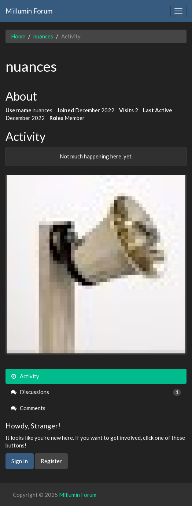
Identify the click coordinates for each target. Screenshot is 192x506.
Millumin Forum (28, 11)
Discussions (96, 392)
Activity (25, 376)
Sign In (19, 461)
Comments (28, 408)
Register (51, 461)
